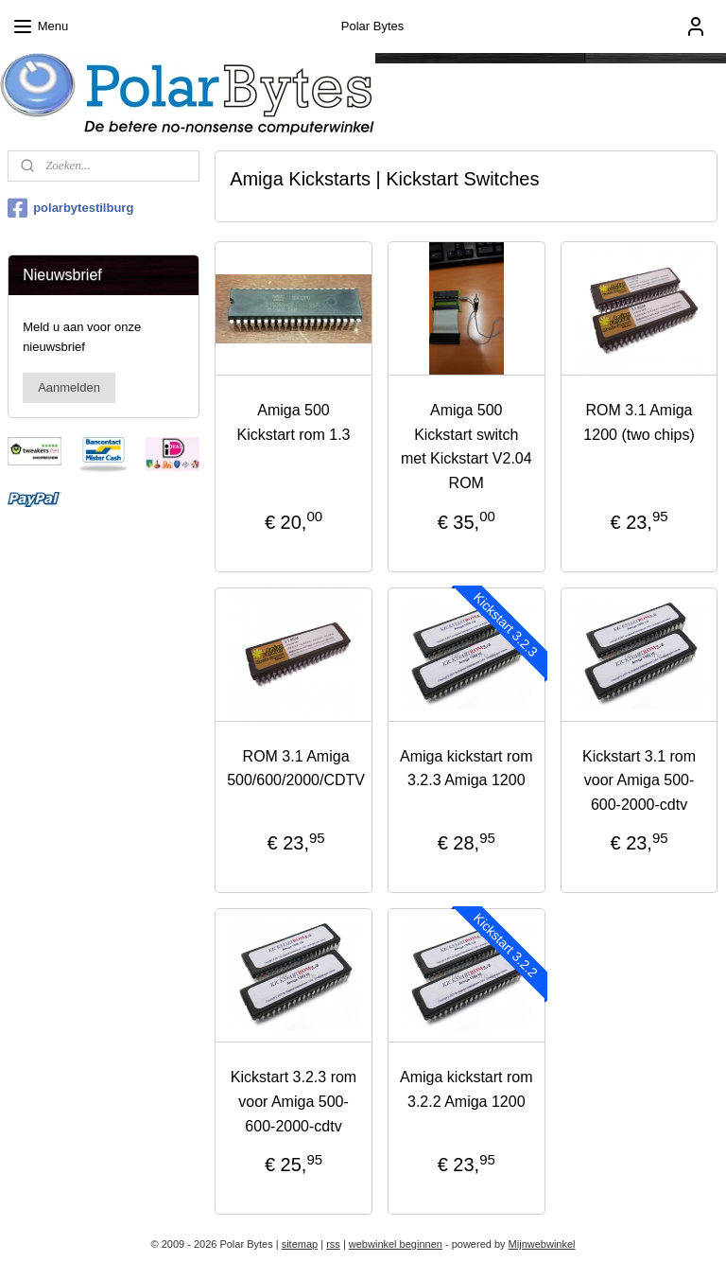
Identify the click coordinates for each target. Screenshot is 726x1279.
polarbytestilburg (70, 208)
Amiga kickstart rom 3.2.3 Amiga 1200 (466, 768)
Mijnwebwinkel (542, 1244)
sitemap (300, 1244)
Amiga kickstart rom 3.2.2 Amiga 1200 (466, 1089)
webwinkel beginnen (395, 1244)
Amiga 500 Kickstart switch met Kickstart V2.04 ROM (466, 446)
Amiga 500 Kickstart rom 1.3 (294, 422)
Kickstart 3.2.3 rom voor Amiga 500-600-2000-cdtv (293, 1101)
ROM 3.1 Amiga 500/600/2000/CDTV (297, 768)
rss (333, 1244)
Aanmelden (69, 387)
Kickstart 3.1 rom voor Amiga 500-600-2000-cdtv (639, 780)
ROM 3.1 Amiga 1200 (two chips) (639, 422)
